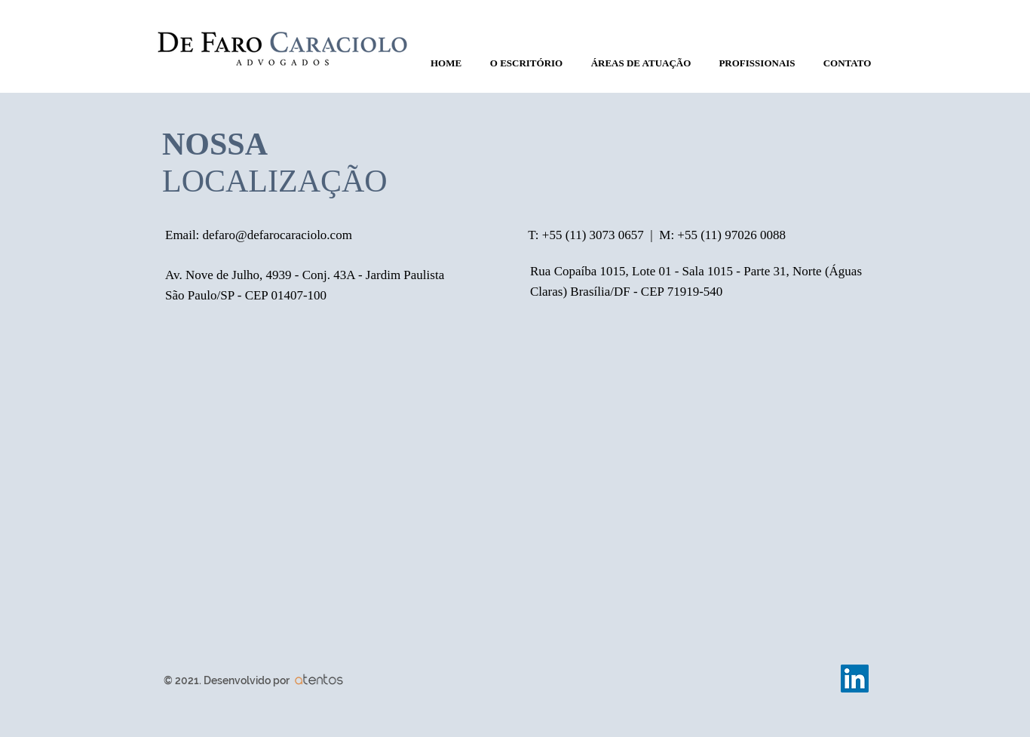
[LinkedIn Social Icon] (855, 678)
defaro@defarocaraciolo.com (277, 235)
